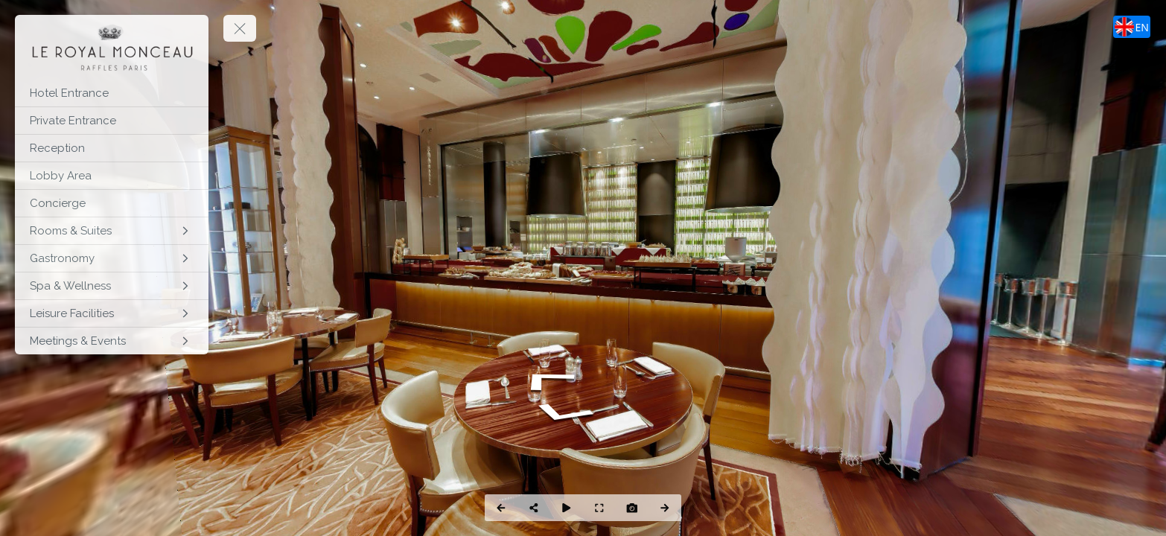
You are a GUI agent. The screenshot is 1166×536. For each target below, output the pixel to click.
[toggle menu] (239, 28)
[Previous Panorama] (501, 507)
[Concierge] (111, 203)
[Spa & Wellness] (111, 285)
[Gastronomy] (111, 258)
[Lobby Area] (111, 175)
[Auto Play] (566, 507)
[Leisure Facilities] (111, 313)
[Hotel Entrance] (111, 93)
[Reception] (111, 148)
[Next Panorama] (665, 507)
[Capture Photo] (632, 507)
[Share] (533, 507)
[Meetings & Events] (111, 341)
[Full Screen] (599, 507)
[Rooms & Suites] (111, 230)
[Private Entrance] (111, 120)
